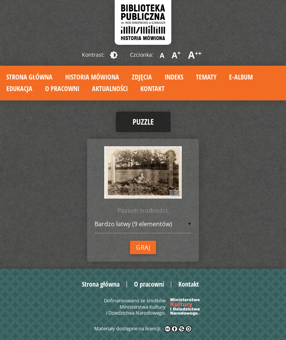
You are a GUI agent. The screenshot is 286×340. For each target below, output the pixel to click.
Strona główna (29, 76)
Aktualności (110, 88)
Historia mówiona (92, 76)
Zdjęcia (142, 76)
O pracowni (62, 88)
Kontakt (152, 88)
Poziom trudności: (143, 210)
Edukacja (19, 88)
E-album (241, 76)
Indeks (174, 76)
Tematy (206, 76)
